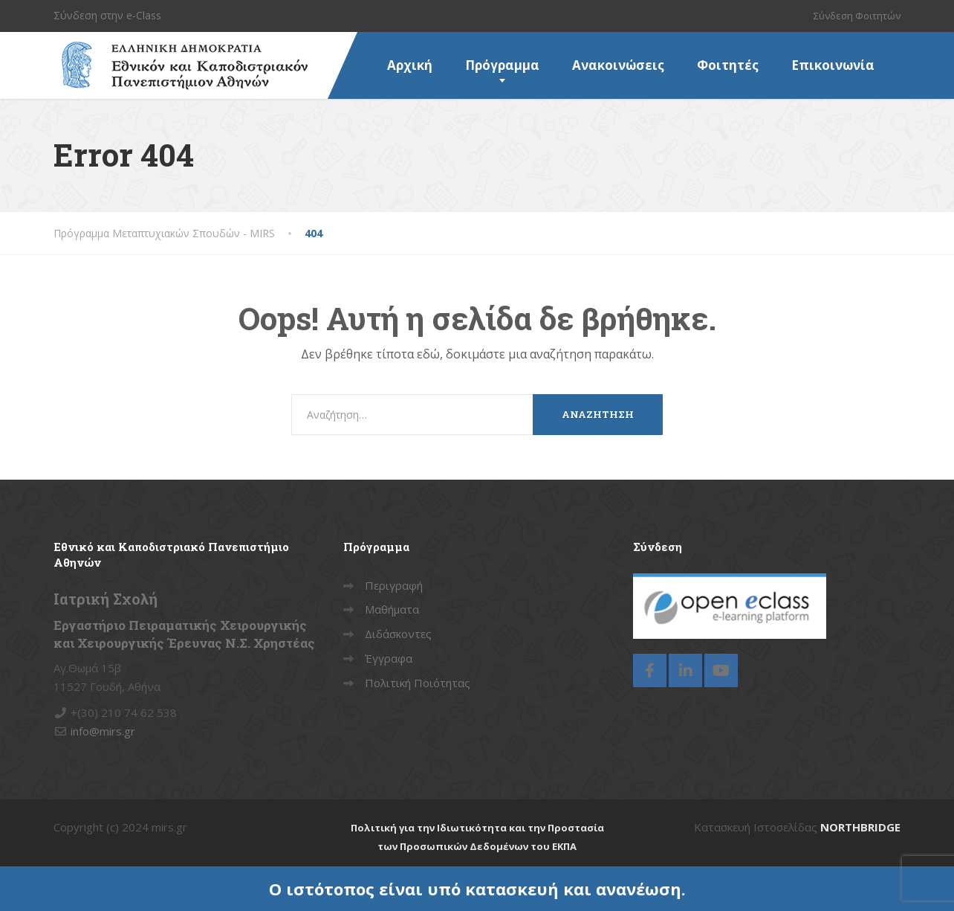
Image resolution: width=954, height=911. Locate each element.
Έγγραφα (388, 658)
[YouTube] (721, 670)
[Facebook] (649, 670)
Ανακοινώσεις (618, 65)
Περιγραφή (394, 585)
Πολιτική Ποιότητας (417, 682)
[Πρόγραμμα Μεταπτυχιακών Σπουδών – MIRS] (180, 50)
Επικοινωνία (832, 65)
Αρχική (409, 65)
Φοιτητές (728, 65)
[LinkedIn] (685, 670)
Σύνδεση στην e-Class (107, 15)
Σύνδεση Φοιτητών (857, 15)
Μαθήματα (392, 609)
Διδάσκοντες (398, 633)
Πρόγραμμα (502, 65)
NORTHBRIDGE (860, 827)
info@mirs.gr (103, 731)
